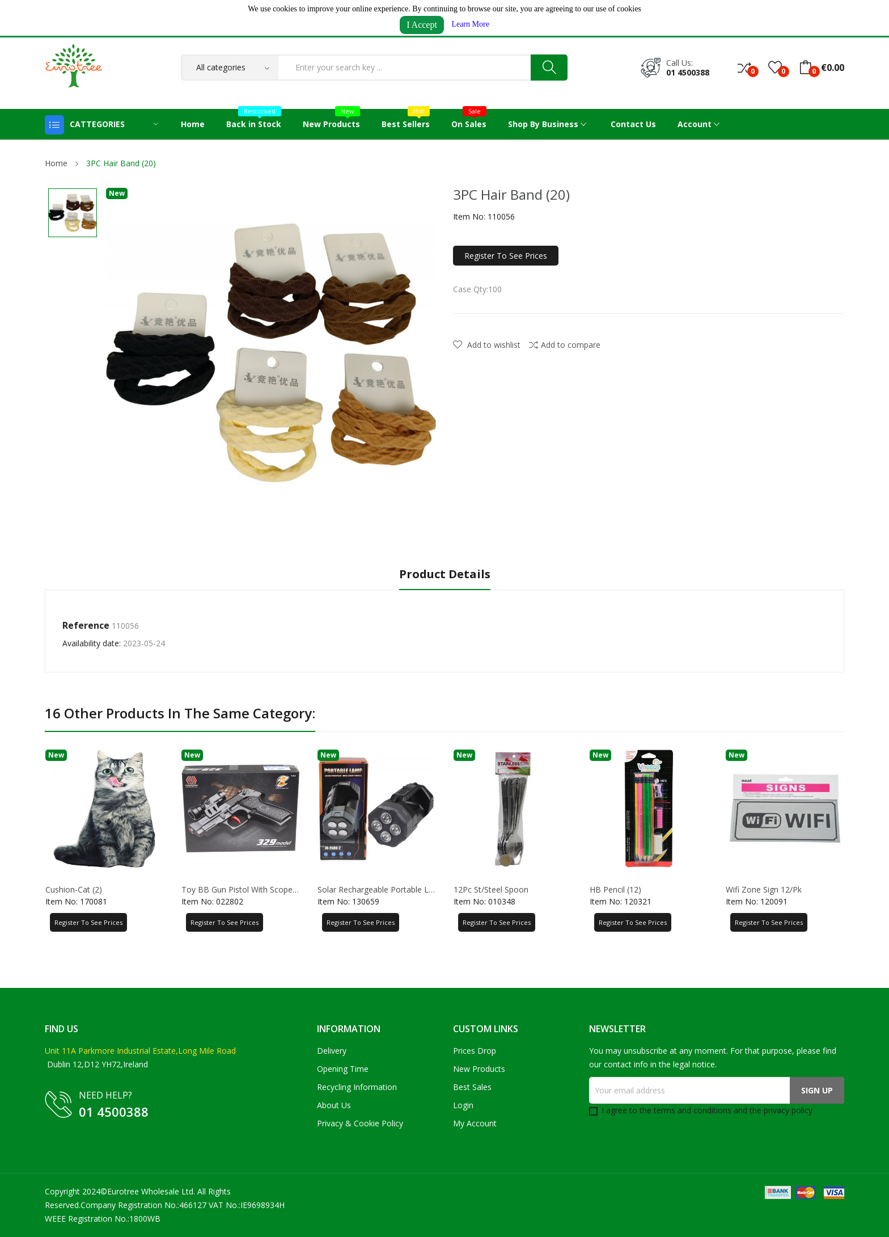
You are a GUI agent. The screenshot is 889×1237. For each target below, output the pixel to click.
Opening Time (343, 1068)
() (775, 67)
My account (475, 1123)
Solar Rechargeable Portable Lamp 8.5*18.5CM (376, 890)
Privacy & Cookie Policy (360, 1123)
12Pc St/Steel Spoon (491, 890)
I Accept (422, 25)
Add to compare (564, 344)
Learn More (470, 24)
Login (463, 1105)
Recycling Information (357, 1087)
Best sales (472, 1087)
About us (334, 1105)
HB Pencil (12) (615, 890)
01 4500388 (687, 72)
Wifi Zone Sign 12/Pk (764, 890)
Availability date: (91, 643)
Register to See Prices (505, 255)
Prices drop (474, 1050)
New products (479, 1068)
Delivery (331, 1050)
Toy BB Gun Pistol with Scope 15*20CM (240, 890)
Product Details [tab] (444, 574)
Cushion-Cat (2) (73, 890)
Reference (85, 625)
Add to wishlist (486, 344)
